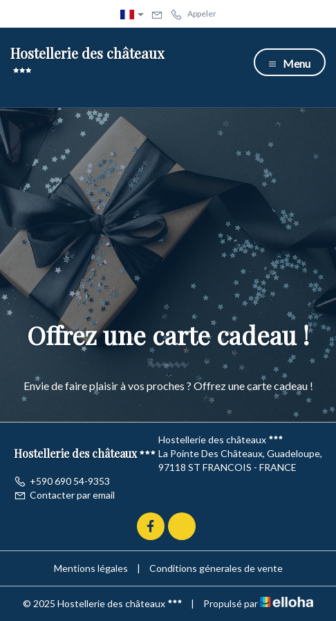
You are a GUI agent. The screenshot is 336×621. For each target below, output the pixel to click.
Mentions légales (91, 568)
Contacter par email (64, 495)
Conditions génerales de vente (216, 568)
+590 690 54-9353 (62, 481)
